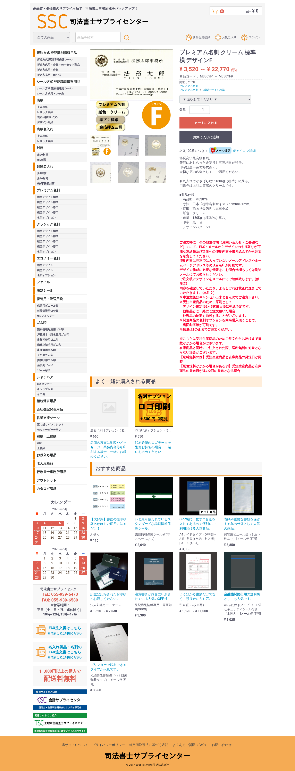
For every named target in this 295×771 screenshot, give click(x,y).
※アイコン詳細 (232, 151)
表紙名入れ (45, 129)
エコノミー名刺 (48, 258)
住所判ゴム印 (45, 365)
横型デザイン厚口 (47, 212)
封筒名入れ (45, 166)
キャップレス (45, 389)
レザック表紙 (45, 112)
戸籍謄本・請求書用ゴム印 (53, 334)
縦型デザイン (45, 265)
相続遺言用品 (46, 401)
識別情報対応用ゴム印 (50, 329)
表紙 (40, 100)
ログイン (250, 37)
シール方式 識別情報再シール (54, 88)
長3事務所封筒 (45, 183)
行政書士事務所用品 (51, 472)
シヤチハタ (45, 377)
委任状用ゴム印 (46, 360)
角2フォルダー (45, 315)
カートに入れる (205, 123)
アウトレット (46, 480)
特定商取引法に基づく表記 (148, 745)
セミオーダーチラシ (49, 429)
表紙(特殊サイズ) (47, 117)
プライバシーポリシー (108, 745)
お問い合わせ (221, 745)
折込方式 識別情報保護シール (54, 59)
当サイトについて (75, 745)
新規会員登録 (198, 37)
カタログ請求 (46, 489)
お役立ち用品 (46, 455)
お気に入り (225, 37)
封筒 (40, 148)
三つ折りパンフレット (50, 424)
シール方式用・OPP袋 (50, 93)
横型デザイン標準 (214, 89)
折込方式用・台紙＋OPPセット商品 (58, 64)
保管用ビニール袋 (47, 305)
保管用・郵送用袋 (50, 299)
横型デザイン (45, 270)
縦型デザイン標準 (47, 197)
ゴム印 (42, 323)
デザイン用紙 (45, 122)
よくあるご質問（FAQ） (190, 745)
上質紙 (41, 448)
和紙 (39, 443)
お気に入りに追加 (206, 137)
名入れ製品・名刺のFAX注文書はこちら (65, 652)
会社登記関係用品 (50, 409)
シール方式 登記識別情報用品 (58, 82)
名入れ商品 (45, 463)
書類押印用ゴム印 (47, 339)
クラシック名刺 (48, 224)
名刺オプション (46, 217)
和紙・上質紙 (46, 436)
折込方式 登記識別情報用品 (57, 53)
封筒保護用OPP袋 (47, 310)
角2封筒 (42, 159)
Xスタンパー (44, 384)
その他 (41, 394)
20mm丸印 (43, 370)
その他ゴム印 (45, 355)
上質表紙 (42, 107)
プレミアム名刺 (188, 86)
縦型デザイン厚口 (47, 207)
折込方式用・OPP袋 (49, 74)
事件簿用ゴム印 (46, 349)
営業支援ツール (48, 418)
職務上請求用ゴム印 (49, 344)
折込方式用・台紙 (47, 69)
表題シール (45, 290)
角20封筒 (42, 154)
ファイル (43, 282)
